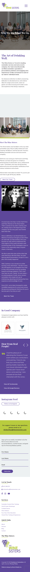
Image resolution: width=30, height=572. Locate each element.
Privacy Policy (14, 564)
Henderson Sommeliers (17, 562)
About (3, 524)
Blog (3, 528)
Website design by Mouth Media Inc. (12, 567)
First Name (5, 452)
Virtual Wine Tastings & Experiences (11, 515)
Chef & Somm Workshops (8, 506)
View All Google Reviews (12, 388)
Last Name (5, 458)
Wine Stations (5, 510)
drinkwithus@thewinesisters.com (15, 430)
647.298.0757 (6, 486)
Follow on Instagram (10, 404)
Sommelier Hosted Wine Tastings (10, 504)
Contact (4, 531)
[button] (24, 345)
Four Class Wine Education (9, 513)
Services (4, 526)
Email (3, 465)
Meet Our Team (7, 179)
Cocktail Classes (6, 508)
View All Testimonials (11, 384)
